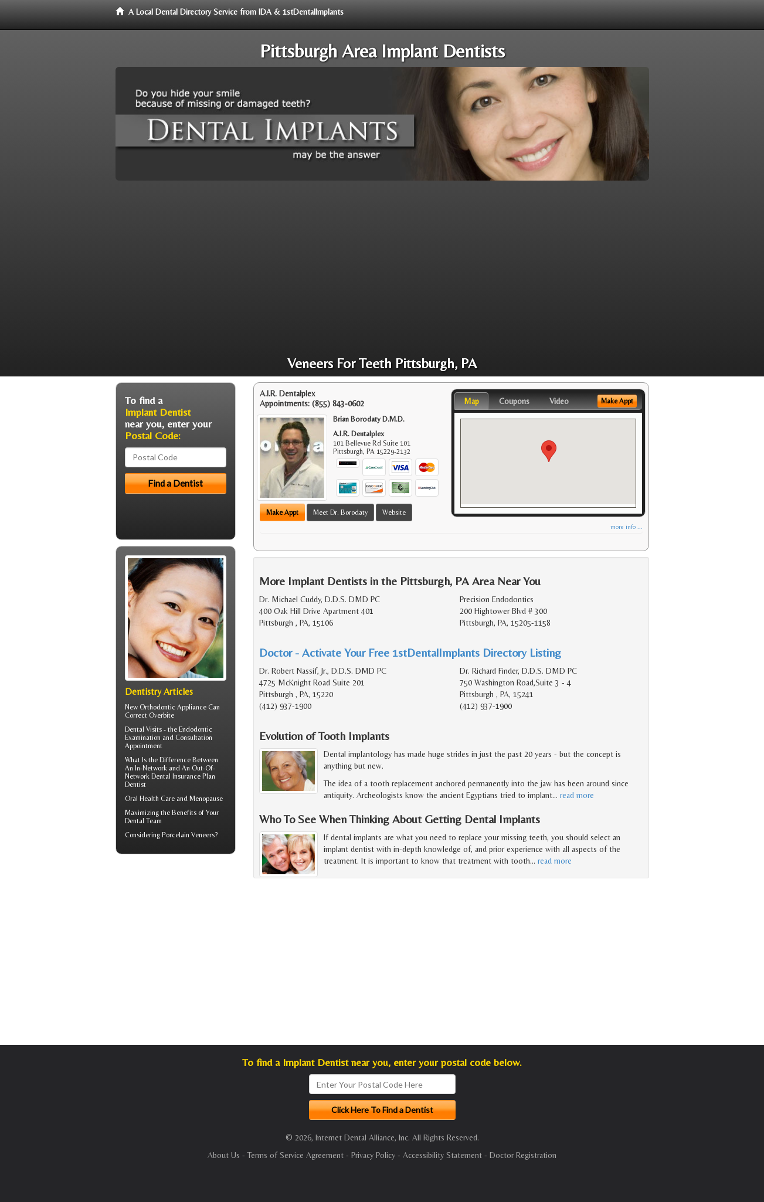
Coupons (514, 401)
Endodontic (195, 729)
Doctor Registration (523, 1155)
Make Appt (282, 512)
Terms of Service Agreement (295, 1155)
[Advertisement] (382, 268)
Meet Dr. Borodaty (340, 512)
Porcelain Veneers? (190, 835)
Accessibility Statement (442, 1155)
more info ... (626, 527)
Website (394, 512)
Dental (134, 821)
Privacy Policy (373, 1155)
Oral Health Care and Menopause (174, 798)
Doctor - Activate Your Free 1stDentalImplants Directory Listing (410, 652)
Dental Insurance (176, 776)
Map (471, 401)
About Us (224, 1155)
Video (559, 401)
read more (577, 795)
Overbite (161, 715)
